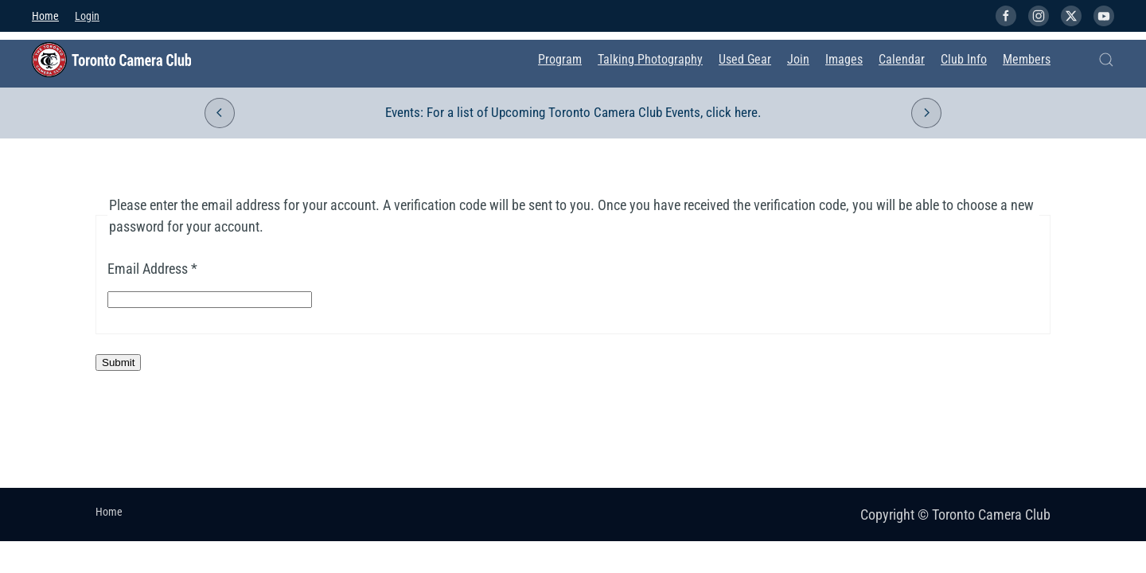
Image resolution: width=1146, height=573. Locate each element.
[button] (1106, 60)
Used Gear (745, 59)
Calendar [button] (902, 59)
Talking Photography (650, 59)
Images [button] (844, 59)
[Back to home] (111, 60)
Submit (118, 362)
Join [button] (798, 59)
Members (1026, 59)
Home (45, 16)
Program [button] (560, 59)
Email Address (152, 268)
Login (87, 16)
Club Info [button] (964, 59)
